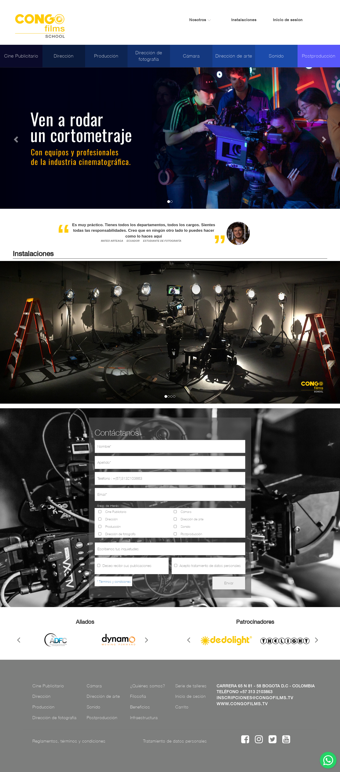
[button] (15, 138)
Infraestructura (144, 717)
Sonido (276, 55)
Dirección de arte (233, 55)
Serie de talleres (191, 685)
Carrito (182, 706)
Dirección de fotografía (148, 56)
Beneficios (140, 706)
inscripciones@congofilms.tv (255, 697)
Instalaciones (244, 20)
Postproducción (318, 55)
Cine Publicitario (21, 55)
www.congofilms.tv (242, 703)
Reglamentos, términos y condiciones (69, 741)
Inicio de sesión (288, 20)
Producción (106, 55)
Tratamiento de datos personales (175, 741)
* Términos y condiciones (114, 581)
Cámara (191, 55)
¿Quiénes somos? (147, 685)
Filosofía (138, 696)
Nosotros (200, 20)
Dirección (64, 55)
